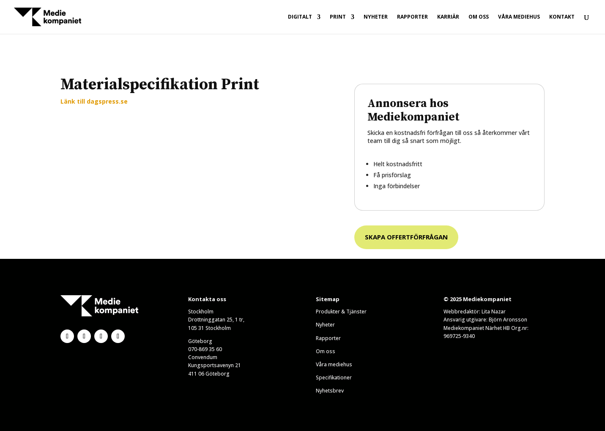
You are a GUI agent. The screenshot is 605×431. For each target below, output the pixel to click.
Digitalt (300, 17)
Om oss (478, 17)
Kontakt (562, 17)
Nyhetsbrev (330, 390)
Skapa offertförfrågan (406, 237)
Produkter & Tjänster (341, 311)
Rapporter (412, 17)
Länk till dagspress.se (94, 101)
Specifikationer (334, 377)
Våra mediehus (519, 17)
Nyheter (376, 17)
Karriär (448, 17)
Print (338, 17)
